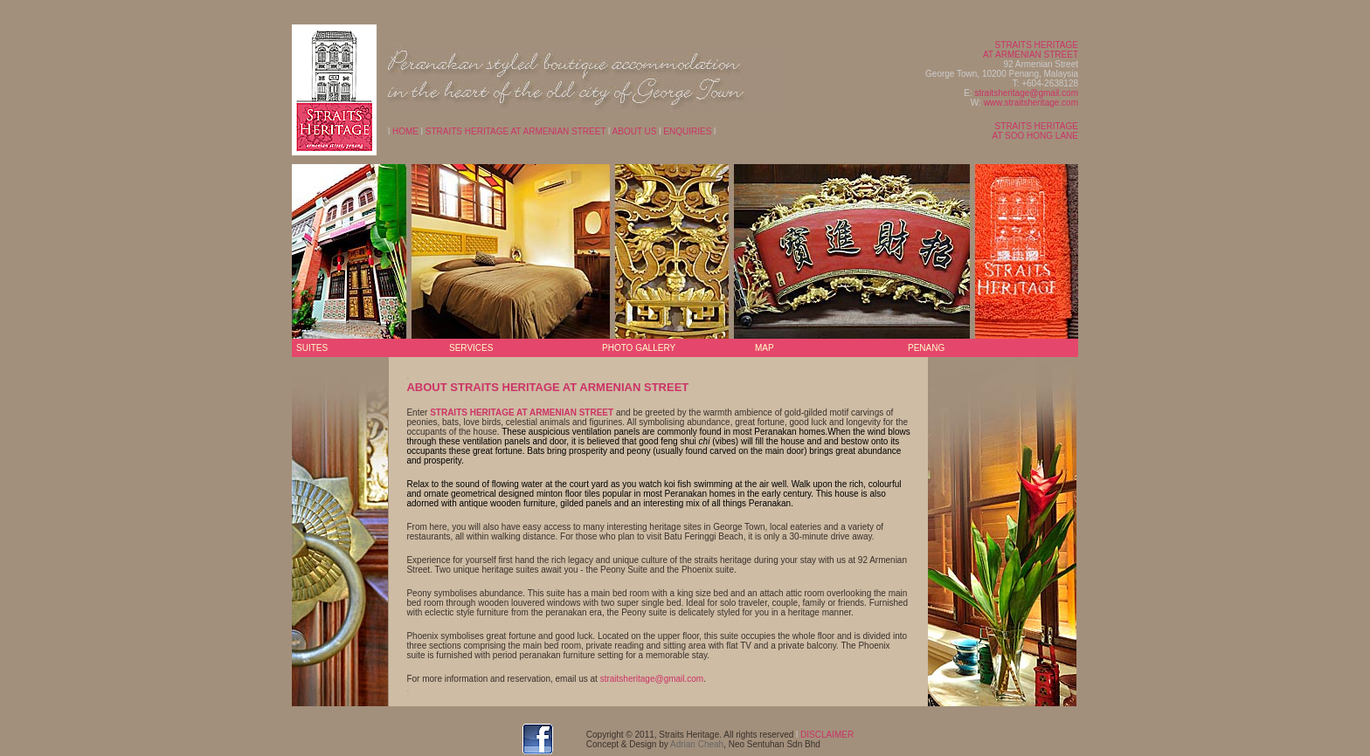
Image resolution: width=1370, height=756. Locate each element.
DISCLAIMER (827, 734)
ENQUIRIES (686, 131)
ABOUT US (634, 131)
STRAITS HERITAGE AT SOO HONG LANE (1035, 131)
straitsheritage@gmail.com (1026, 93)
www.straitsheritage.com (1031, 102)
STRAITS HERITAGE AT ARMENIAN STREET (516, 131)
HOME (405, 131)
